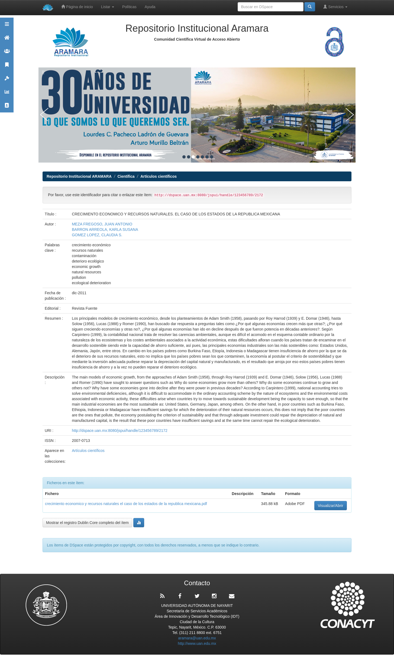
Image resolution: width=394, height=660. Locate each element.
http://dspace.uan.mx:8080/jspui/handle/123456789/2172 (119, 430)
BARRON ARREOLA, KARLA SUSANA (105, 229)
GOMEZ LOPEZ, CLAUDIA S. (97, 235)
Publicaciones (7, 67)
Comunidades (7, 53)
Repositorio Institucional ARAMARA (79, 176)
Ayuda (150, 7)
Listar (107, 7)
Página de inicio (77, 6)
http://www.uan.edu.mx (197, 643)
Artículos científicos (158, 176)
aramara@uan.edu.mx (197, 638)
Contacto (7, 107)
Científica (125, 176)
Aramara (7, 40)
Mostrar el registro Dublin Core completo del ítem (87, 522)
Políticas (129, 7)
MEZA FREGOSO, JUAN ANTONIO (102, 224)
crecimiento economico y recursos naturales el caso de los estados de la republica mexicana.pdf (126, 504)
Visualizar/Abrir (330, 505)
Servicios (335, 6)
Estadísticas (7, 94)
